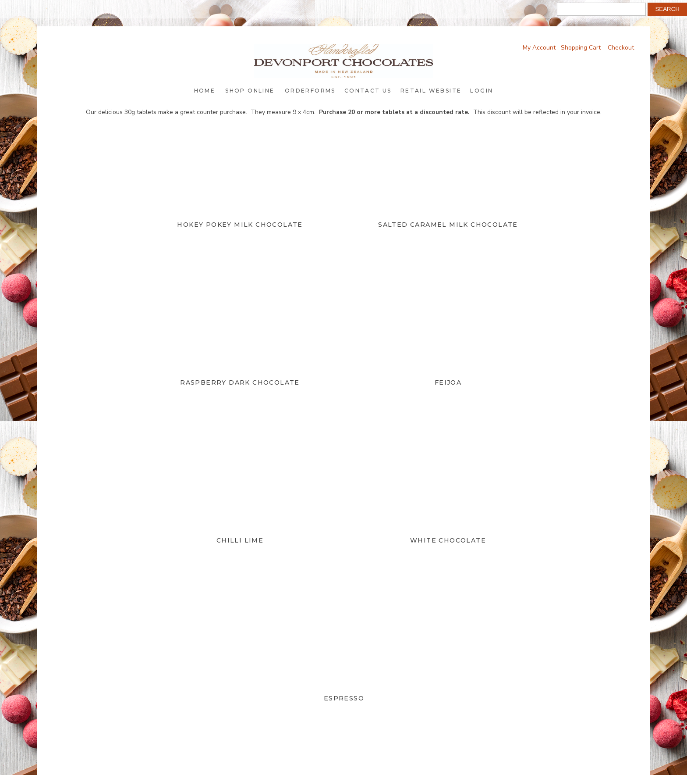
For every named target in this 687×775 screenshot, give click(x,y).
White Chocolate (448, 540)
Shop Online (249, 90)
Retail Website (431, 90)
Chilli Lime (239, 540)
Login (481, 90)
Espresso (344, 698)
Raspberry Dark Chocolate (240, 382)
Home (205, 90)
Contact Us (368, 90)
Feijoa (448, 382)
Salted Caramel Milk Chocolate (448, 225)
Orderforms (310, 90)
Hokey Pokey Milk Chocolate (239, 225)
